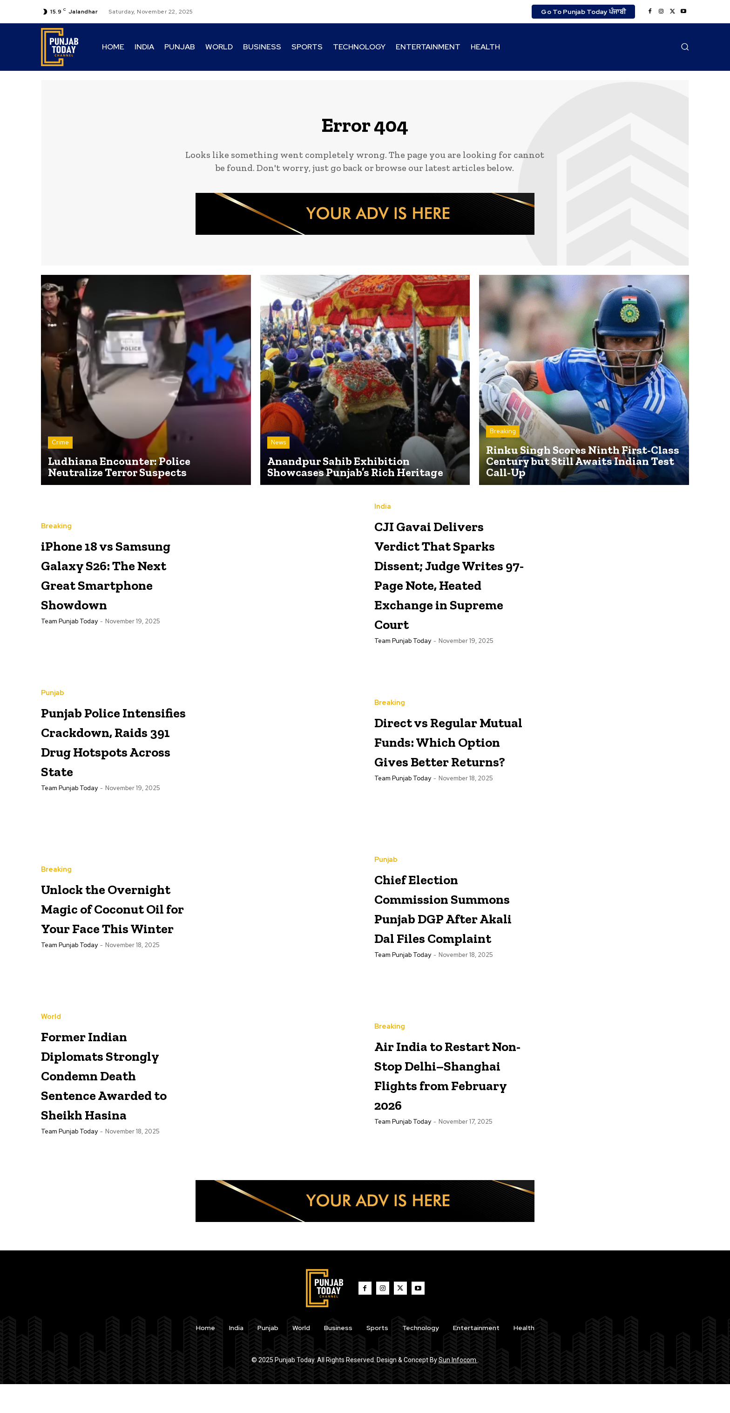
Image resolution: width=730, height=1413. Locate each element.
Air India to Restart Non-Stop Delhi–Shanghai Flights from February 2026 (448, 1100)
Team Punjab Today (69, 646)
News (278, 448)
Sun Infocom (458, 1389)
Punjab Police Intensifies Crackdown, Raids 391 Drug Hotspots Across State (112, 767)
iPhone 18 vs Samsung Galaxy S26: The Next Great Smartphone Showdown (113, 579)
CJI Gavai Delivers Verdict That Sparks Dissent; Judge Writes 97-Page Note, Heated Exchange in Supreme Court (444, 589)
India (382, 503)
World (51, 1025)
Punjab (52, 700)
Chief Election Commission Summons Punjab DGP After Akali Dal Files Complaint (442, 934)
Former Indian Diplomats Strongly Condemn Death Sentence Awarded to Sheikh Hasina (111, 1101)
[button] (685, 46)
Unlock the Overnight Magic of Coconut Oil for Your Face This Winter (115, 934)
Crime (60, 448)
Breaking (503, 437)
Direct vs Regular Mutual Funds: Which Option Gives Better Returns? (449, 767)
